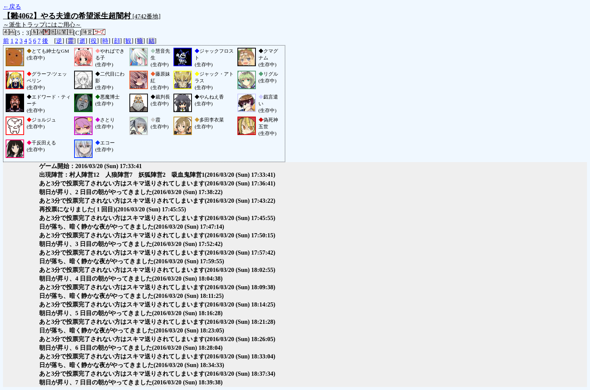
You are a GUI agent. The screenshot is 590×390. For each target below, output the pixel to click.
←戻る (12, 6)
